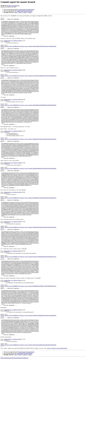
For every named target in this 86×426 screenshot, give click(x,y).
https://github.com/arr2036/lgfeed (57, 415)
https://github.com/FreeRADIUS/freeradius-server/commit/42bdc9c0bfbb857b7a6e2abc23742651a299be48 (28, 199)
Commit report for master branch (26, 9)
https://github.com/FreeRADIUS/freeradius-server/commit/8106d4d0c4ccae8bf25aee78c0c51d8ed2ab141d (28, 234)
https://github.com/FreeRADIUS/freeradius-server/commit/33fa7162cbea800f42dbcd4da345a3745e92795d (28, 411)
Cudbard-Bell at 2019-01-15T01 (12, 404)
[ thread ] (20, 12)
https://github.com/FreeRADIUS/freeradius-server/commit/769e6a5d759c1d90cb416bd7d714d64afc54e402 (28, 269)
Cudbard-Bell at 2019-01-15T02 (12, 227)
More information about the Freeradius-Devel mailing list (14, 424)
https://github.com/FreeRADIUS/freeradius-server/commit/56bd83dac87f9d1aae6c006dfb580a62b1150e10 (28, 164)
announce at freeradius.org (13, 5)
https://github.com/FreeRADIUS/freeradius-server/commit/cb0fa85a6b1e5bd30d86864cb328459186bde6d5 (28, 123)
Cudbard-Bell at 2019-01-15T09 (12, 46)
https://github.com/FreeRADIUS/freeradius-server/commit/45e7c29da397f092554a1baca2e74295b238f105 (28, 52)
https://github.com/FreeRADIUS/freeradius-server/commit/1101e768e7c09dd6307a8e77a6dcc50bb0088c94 (28, 88)
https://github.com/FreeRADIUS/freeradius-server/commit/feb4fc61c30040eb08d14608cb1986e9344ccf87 (28, 305)
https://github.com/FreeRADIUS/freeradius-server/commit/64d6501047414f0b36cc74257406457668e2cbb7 (28, 340)
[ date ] (16, 12)
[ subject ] (25, 12)
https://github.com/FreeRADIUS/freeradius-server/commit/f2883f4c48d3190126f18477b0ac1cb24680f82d (28, 375)
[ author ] (30, 12)
